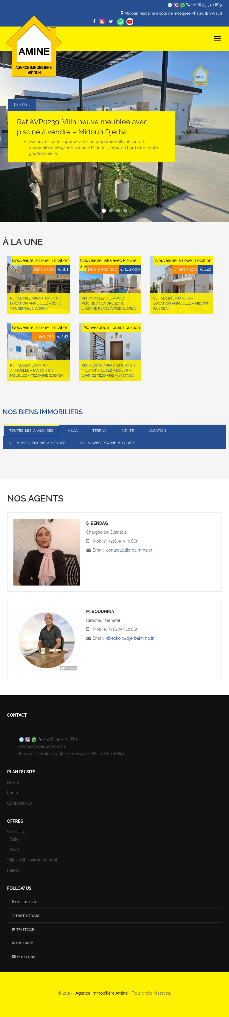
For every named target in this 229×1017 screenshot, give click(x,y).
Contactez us (19, 803)
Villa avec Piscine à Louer (107, 443)
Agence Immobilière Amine (101, 993)
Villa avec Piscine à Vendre (37, 443)
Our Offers (17, 831)
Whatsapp (120, 22)
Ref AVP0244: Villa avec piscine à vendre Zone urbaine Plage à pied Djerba (109, 303)
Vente (128, 430)
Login (12, 793)
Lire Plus (22, 105)
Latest (13, 870)
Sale (14, 839)
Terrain (100, 430)
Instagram (27, 915)
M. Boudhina (100, 611)
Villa (73, 430)
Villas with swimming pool (32, 860)
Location (157, 430)
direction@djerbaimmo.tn (130, 638)
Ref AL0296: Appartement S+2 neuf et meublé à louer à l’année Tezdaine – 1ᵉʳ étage (109, 370)
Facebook (25, 902)
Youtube (25, 957)
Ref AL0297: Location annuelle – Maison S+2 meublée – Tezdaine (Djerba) (37, 370)
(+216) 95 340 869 (206, 4)
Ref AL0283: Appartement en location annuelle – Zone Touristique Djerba (36, 303)
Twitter (25, 929)
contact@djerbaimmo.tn (129, 550)
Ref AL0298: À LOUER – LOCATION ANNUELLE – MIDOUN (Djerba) (181, 303)
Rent (14, 849)
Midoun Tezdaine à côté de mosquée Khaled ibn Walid (173, 13)
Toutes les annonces (31, 430)
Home (13, 782)
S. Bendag (97, 523)
